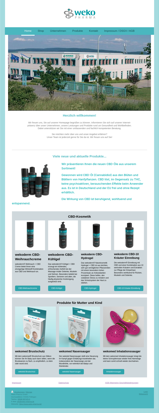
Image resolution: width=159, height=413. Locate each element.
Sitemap (29, 392)
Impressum (16, 383)
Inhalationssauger (113, 372)
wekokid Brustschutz (26, 372)
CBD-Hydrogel (90, 288)
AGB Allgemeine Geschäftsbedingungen (121, 383)
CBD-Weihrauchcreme (27, 288)
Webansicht (143, 394)
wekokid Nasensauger (71, 372)
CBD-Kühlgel (56, 288)
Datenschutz (64, 383)
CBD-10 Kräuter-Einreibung (128, 288)
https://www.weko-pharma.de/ (30, 404)
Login (146, 392)
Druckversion (18, 392)
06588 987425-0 (24, 399)
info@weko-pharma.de (25, 401)
